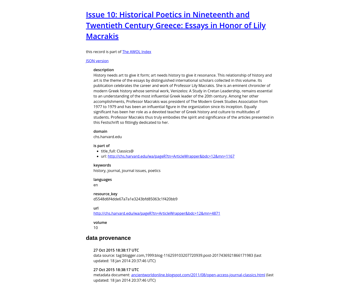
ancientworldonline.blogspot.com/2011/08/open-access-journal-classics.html (198, 274)
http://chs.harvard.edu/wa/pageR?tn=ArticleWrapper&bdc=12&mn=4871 (157, 213)
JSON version (97, 60)
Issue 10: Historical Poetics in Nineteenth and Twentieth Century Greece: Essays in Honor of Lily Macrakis (176, 25)
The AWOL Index (136, 51)
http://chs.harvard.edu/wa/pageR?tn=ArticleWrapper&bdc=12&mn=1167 (171, 156)
